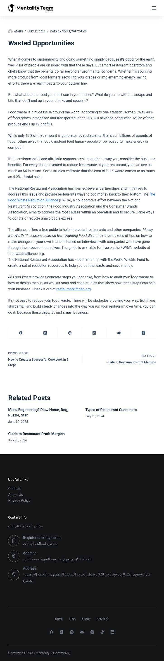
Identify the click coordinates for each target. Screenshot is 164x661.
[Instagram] (72, 632)
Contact (14, 489)
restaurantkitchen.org (73, 289)
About (87, 619)
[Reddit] (119, 333)
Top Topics (79, 31)
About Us (15, 494)
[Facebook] (20, 333)
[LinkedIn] (94, 333)
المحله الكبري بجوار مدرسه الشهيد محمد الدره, (57, 559)
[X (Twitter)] (45, 333)
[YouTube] (92, 632)
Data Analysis (60, 31)
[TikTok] (102, 632)
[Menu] (154, 8)
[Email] (82, 632)
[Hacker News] (143, 333)
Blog (71, 619)
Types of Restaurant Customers (111, 410)
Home (56, 619)
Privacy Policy (19, 500)
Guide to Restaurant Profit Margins (36, 434)
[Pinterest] (69, 333)
